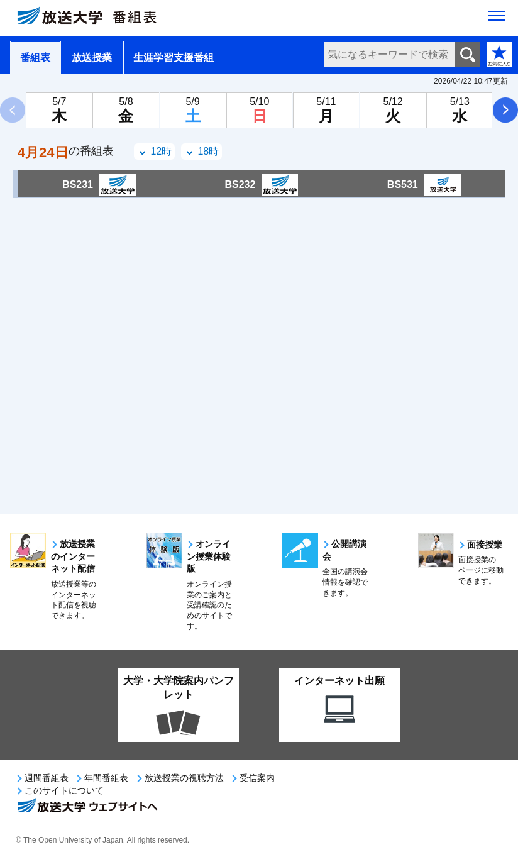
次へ (505, 110)
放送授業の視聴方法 (184, 778)
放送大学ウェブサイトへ (87, 806)
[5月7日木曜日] (59, 110)
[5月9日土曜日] (193, 110)
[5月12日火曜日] (393, 110)
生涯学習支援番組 (173, 57)
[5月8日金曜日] (125, 110)
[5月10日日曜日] (259, 110)
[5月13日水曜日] (459, 110)
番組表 (35, 57)
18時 (208, 151)
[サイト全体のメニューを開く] (497, 19)
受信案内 (257, 778)
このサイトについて (64, 790)
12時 (161, 151)
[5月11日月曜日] (326, 110)
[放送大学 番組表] (94, 18)
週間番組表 (47, 778)
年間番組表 (106, 778)
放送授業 (92, 57)
